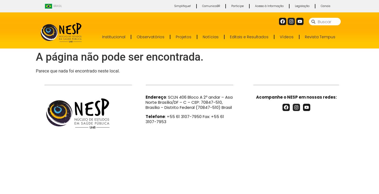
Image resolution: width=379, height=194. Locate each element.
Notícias (211, 37)
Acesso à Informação (269, 6)
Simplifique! (182, 6)
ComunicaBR (211, 6)
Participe (237, 6)
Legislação (302, 6)
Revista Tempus (320, 37)
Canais (325, 6)
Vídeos (287, 37)
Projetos (183, 37)
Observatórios (150, 37)
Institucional (113, 37)
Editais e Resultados (249, 37)
